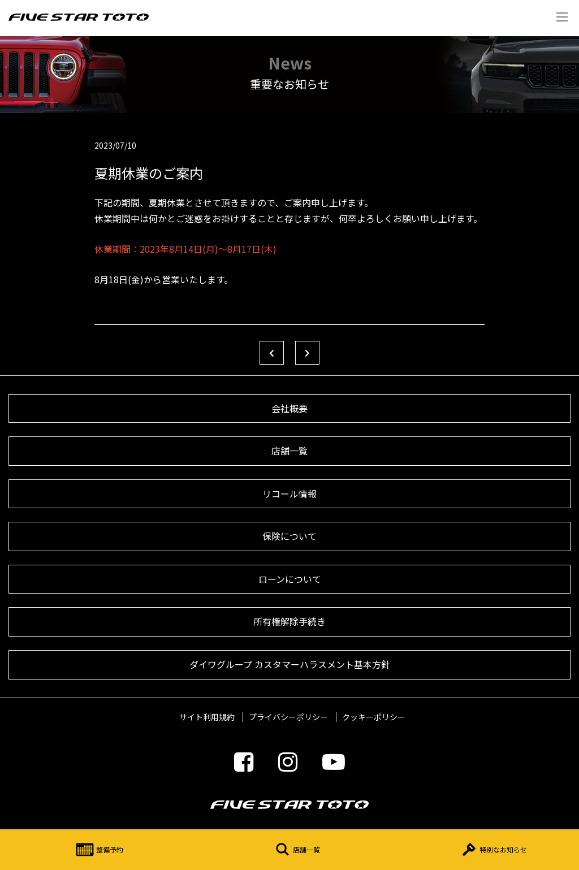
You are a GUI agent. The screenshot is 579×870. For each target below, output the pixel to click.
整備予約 (98, 850)
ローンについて (289, 579)
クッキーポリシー (373, 716)
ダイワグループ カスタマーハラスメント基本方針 (289, 664)
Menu (562, 17)
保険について (289, 536)
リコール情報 (289, 493)
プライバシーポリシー (288, 716)
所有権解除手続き (289, 621)
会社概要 (289, 408)
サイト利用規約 (207, 716)
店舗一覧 (295, 850)
